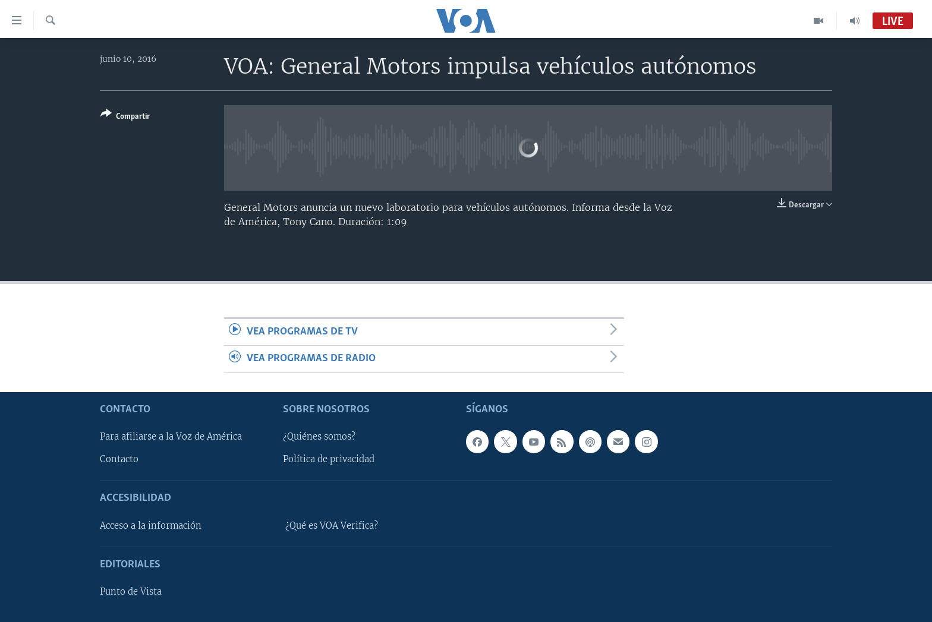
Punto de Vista (131, 591)
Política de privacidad (328, 459)
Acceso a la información (150, 525)
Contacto (119, 459)
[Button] (125, 117)
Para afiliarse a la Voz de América (171, 436)
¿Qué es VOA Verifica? (331, 525)
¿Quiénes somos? (319, 436)
